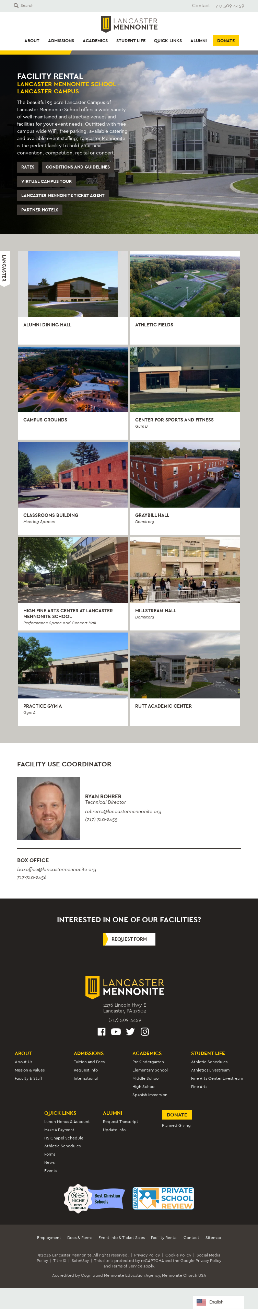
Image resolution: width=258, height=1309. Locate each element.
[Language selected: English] (218, 1302)
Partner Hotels (39, 209)
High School (143, 1086)
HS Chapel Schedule (63, 1138)
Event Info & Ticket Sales (121, 1237)
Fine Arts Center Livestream (217, 1078)
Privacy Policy (147, 1255)
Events (50, 1170)
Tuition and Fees (89, 1061)
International (86, 1078)
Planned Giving (176, 1125)
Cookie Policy (178, 1255)
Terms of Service (127, 1266)
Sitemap (213, 1237)
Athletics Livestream (210, 1070)
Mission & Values (30, 1070)
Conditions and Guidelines (78, 167)
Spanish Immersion (149, 1094)
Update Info (114, 1129)
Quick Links (168, 40)
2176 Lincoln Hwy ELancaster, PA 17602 (124, 1008)
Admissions (61, 40)
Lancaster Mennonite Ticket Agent (63, 195)
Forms (49, 1154)
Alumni (198, 40)
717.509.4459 (229, 6)
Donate (226, 40)
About (31, 40)
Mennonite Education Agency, (132, 1275)
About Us (23, 1061)
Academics (95, 40)
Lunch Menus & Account (67, 1121)
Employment (49, 1237)
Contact (201, 6)
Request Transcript (120, 1121)
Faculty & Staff (28, 1078)
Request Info (86, 1070)
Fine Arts (199, 1086)
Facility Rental (164, 1237)
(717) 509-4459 (124, 1020)
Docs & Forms (79, 1237)
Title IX (59, 1260)
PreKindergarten (148, 1061)
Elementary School (150, 1070)
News (49, 1162)
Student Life (130, 40)
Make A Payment (59, 1129)
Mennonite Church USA (184, 1275)
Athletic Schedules (209, 1061)
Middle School (146, 1078)
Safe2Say (80, 1260)
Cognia (88, 1275)
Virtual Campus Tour (46, 181)
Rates (27, 167)
